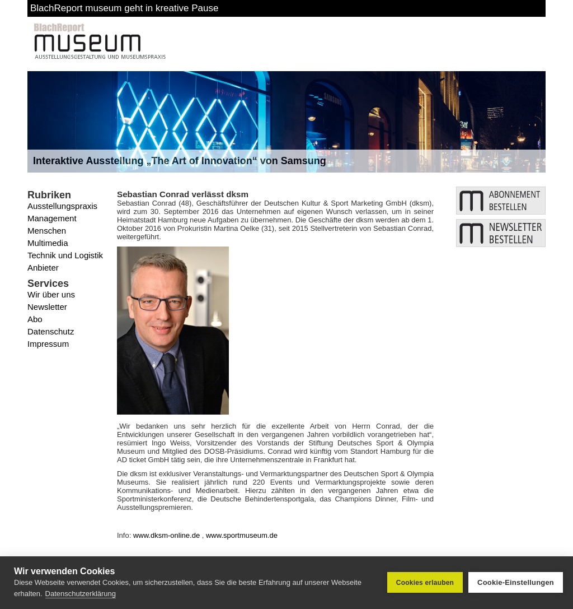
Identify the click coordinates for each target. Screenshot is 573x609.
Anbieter (43, 267)
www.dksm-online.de (166, 535)
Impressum (48, 343)
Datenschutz (50, 331)
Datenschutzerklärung (80, 593)
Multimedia (47, 243)
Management (52, 218)
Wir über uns (51, 294)
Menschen (46, 230)
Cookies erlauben (425, 583)
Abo (35, 319)
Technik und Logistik (65, 255)
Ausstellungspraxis (62, 206)
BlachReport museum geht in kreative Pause (124, 8)
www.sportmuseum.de (242, 535)
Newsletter (47, 307)
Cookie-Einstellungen (515, 582)
